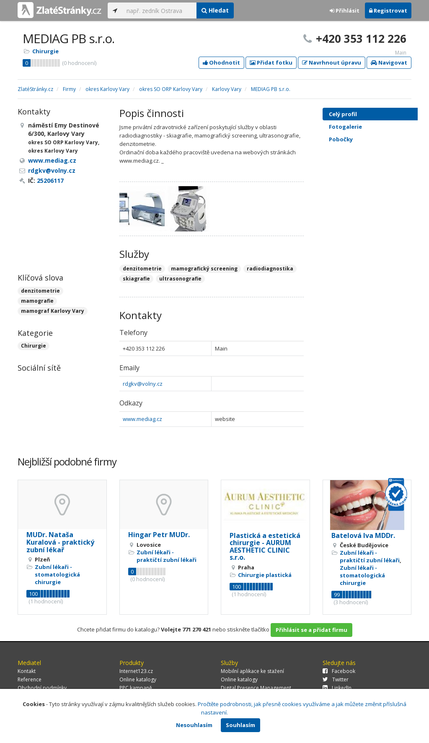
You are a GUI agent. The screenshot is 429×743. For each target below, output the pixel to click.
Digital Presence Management (256, 687)
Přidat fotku (271, 62)
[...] (159, 10)
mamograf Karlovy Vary (52, 310)
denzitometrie (40, 290)
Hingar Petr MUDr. (159, 534)
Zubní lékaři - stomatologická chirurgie (57, 574)
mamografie (37, 300)
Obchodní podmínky (42, 687)
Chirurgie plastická (265, 575)
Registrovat (388, 10)
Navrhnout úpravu (331, 62)
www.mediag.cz (142, 419)
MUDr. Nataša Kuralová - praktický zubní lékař (60, 542)
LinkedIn (337, 687)
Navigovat (389, 62)
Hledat (215, 10)
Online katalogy (137, 679)
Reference (29, 679)
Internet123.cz (136, 671)
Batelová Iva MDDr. (363, 535)
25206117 (50, 180)
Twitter (336, 679)
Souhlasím (240, 725)
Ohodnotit (221, 62)
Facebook (339, 671)
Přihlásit (344, 10)
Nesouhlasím (194, 725)
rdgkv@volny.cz (143, 383)
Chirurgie (45, 51)
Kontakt (27, 671)
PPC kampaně (135, 687)
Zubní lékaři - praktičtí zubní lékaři (166, 556)
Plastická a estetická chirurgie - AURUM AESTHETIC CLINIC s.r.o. (265, 546)
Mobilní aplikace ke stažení (252, 671)
